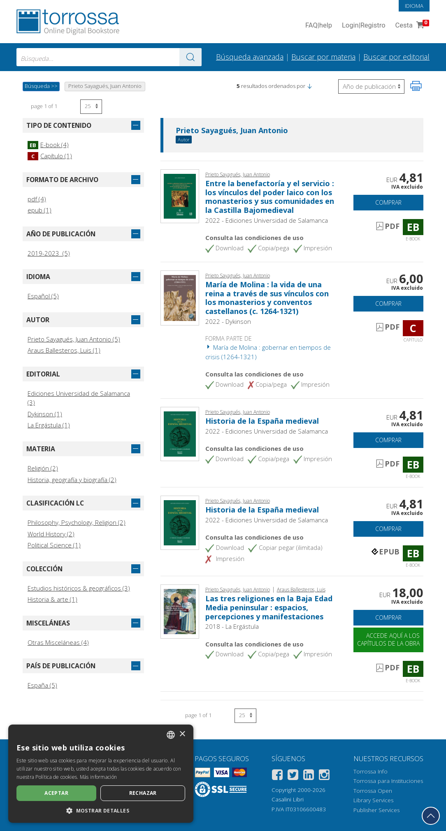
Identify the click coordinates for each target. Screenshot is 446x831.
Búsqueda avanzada (249, 57)
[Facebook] (277, 776)
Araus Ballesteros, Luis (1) (64, 350)
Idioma (414, 5)
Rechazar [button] (143, 792)
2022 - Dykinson (228, 321)
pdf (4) (37, 199)
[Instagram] (324, 776)
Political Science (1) (54, 545)
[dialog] (100, 774)
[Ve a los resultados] (190, 57)
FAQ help (318, 26)
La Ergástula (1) (49, 425)
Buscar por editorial (396, 57)
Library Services (373, 800)
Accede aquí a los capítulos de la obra (388, 639)
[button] (309, 86)
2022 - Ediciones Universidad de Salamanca (266, 220)
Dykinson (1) (45, 414)
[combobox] (109, 57)
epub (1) (39, 210)
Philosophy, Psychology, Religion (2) (76, 522)
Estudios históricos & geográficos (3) (79, 588)
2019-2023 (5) (49, 253)
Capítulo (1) (50, 156)
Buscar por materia (323, 57)
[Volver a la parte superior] (431, 816)
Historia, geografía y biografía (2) (72, 480)
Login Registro (364, 26)
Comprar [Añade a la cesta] (388, 202)
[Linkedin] (309, 776)
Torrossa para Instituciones (388, 781)
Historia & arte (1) (52, 599)
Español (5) (43, 296)
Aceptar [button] (56, 792)
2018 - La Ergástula (232, 626)
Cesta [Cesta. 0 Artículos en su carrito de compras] (411, 25)
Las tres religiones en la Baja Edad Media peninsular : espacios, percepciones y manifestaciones (268, 607)
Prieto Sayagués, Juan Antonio (232, 130)
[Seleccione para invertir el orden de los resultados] (371, 86)
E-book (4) (48, 145)
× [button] (182, 734)
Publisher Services (376, 810)
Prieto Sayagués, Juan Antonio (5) (74, 339)
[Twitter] (293, 776)
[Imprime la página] (416, 85)
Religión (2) (43, 468)
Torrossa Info (370, 771)
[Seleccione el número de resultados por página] (91, 106)
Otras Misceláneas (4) (58, 642)
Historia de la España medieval (262, 421)
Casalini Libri (288, 799)
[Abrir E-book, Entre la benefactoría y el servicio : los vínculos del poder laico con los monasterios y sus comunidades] (180, 195)
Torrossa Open (372, 790)
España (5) (42, 685)
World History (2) (51, 534)
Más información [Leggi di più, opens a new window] (98, 776)
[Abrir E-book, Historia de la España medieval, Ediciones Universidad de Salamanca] (180, 433)
